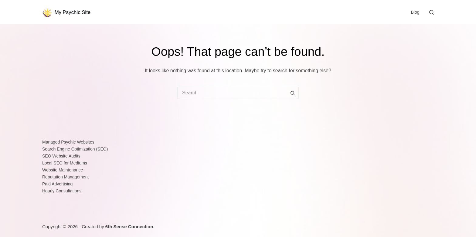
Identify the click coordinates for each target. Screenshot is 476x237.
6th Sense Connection (129, 226)
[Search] (431, 12)
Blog (415, 12)
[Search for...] (232, 93)
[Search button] (293, 93)
